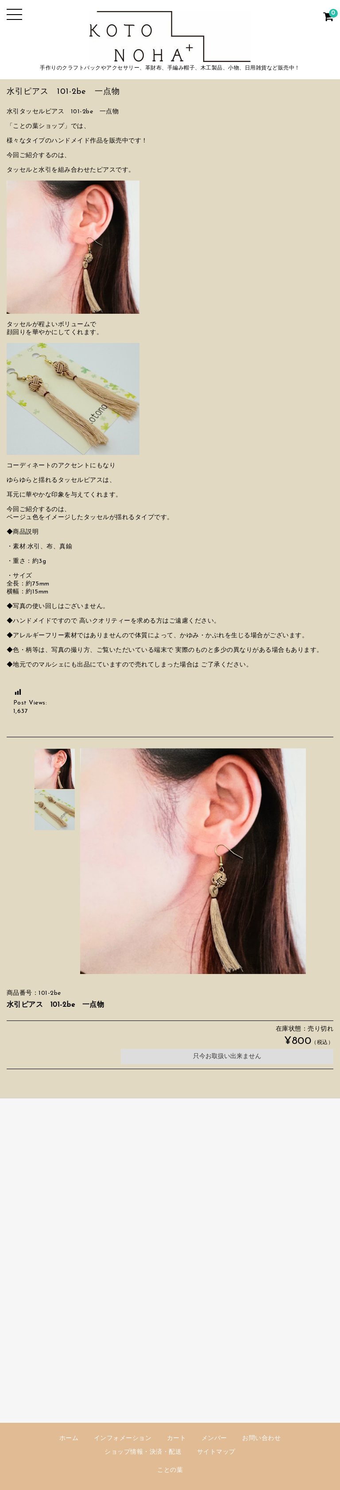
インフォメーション (123, 1438)
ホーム (69, 1438)
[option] (54, 768)
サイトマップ (216, 1452)
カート (176, 1438)
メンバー (214, 1438)
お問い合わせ (261, 1438)
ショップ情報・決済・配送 (143, 1452)
